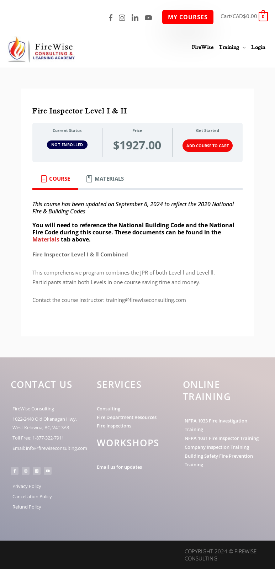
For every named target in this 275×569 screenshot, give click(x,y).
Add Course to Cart (207, 145)
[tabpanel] (137, 257)
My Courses (188, 17)
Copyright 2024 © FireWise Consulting (221, 555)
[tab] (55, 178)
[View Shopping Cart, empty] (244, 16)
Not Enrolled (67, 144)
